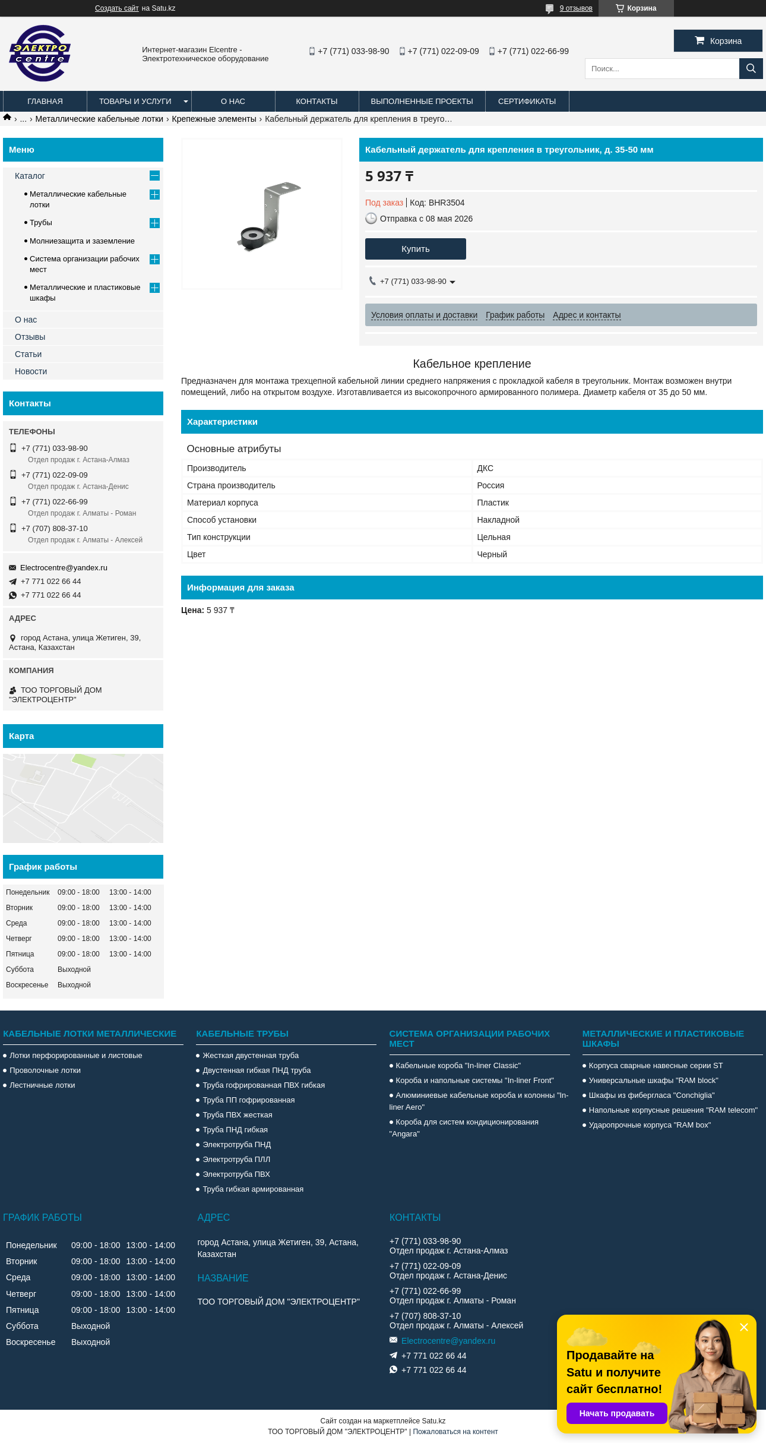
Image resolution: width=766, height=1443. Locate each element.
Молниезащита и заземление (82, 240)
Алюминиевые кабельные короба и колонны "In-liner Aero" (479, 1101)
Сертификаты (527, 101)
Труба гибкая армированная (252, 1189)
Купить (415, 249)
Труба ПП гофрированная (248, 1099)
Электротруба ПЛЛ (236, 1159)
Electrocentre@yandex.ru (63, 567)
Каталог (30, 176)
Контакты (316, 101)
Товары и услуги (135, 101)
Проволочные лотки (45, 1070)
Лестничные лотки (42, 1085)
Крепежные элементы (214, 119)
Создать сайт (117, 8)
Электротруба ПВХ (236, 1174)
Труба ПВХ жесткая (237, 1114)
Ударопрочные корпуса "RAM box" (650, 1124)
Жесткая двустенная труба (250, 1055)
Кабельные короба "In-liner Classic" (458, 1065)
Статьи (28, 354)
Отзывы (30, 337)
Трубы (41, 222)
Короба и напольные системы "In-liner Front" (475, 1080)
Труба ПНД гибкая (235, 1129)
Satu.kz (433, 1421)
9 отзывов (576, 8)
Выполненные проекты (422, 101)
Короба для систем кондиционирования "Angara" (464, 1127)
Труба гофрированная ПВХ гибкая (263, 1085)
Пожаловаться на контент (455, 1432)
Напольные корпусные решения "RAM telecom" (673, 1110)
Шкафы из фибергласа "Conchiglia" (652, 1095)
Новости (31, 371)
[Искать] (751, 68)
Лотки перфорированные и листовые (76, 1055)
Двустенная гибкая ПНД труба (256, 1070)
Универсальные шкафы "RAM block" (653, 1080)
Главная (45, 101)
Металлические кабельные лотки (100, 119)
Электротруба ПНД (236, 1144)
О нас (233, 101)
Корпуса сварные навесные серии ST (656, 1065)
